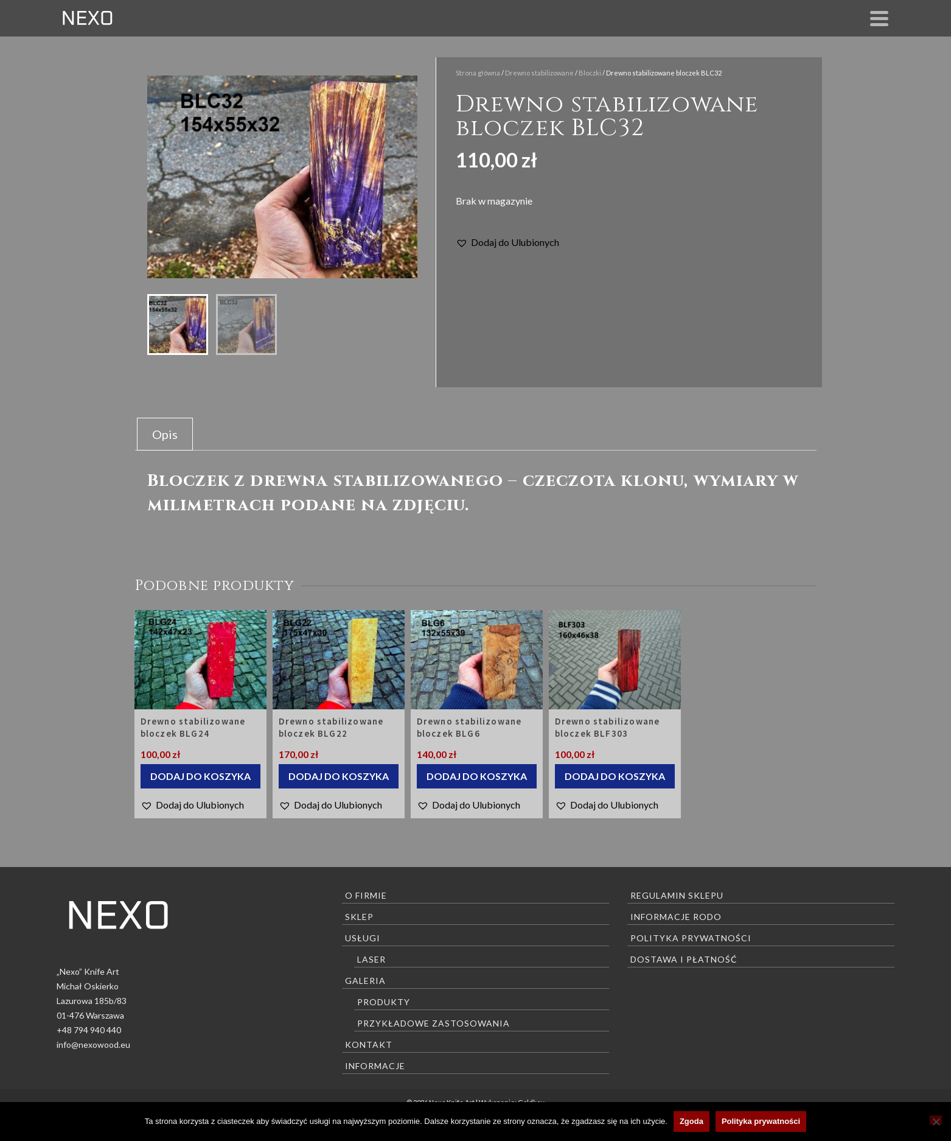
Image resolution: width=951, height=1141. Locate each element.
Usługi (362, 938)
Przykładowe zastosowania (433, 1023)
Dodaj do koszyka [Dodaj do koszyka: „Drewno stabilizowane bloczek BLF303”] (615, 776)
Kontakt (368, 1044)
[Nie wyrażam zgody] (936, 1120)
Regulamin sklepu (676, 895)
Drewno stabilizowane (539, 73)
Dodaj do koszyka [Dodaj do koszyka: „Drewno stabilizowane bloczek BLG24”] (200, 776)
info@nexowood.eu (93, 1044)
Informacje (375, 1066)
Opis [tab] (165, 434)
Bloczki (590, 73)
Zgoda (691, 1121)
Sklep (359, 916)
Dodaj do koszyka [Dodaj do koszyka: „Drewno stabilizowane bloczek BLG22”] (338, 776)
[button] (507, 242)
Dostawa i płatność (683, 959)
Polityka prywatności (690, 938)
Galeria (365, 980)
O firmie (366, 895)
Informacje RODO (676, 916)
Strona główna (478, 73)
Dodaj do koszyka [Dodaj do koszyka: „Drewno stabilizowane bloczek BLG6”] (477, 776)
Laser (371, 959)
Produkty (383, 1002)
